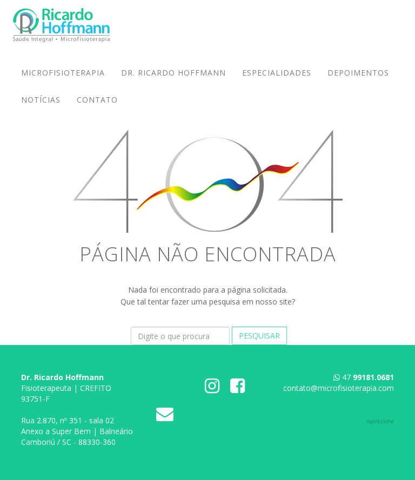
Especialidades (276, 83)
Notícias (41, 110)
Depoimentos (358, 83)
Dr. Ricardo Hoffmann (173, 83)
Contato (97, 110)
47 (368, 377)
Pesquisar (259, 335)
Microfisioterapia (63, 83)
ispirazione (380, 421)
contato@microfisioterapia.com (338, 388)
